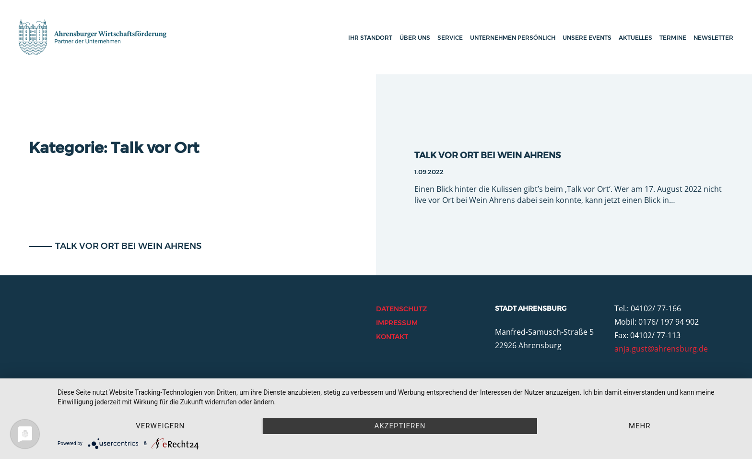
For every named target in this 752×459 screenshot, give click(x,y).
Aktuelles (635, 37)
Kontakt (392, 336)
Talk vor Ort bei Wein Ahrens (127, 246)
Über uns (415, 37)
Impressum (397, 322)
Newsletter (713, 37)
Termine (672, 37)
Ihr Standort (370, 37)
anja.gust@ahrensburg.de (661, 348)
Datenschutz (401, 309)
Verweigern (160, 426)
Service (450, 37)
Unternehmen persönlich (512, 37)
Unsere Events (587, 37)
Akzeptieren (399, 426)
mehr (640, 426)
